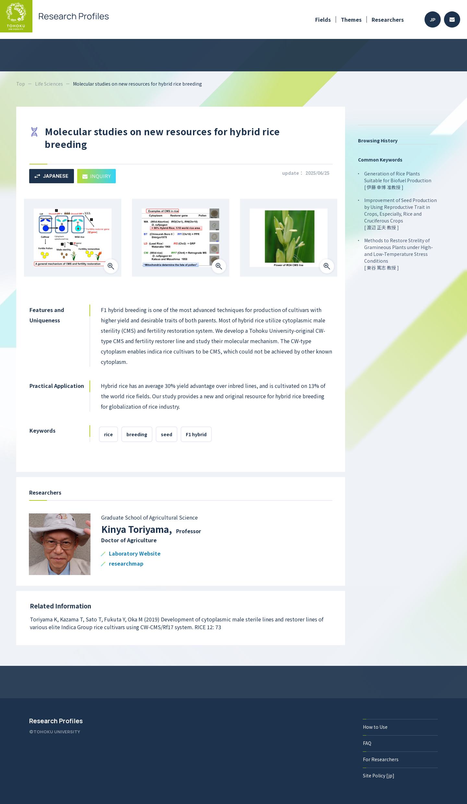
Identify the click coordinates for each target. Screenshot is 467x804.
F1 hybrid (196, 434)
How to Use (375, 727)
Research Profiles (56, 721)
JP (433, 19)
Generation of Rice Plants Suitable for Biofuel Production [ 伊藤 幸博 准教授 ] (397, 180)
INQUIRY (96, 176)
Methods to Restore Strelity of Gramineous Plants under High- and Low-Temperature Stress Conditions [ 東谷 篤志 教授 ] (398, 254)
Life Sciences (49, 83)
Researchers (388, 19)
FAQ (367, 743)
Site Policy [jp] (378, 775)
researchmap (126, 564)
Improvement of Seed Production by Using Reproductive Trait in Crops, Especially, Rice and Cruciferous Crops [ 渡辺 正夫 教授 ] (400, 214)
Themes (351, 19)
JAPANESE (51, 176)
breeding (136, 434)
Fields (323, 19)
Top (20, 83)
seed (166, 434)
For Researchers (381, 759)
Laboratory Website (135, 554)
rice (108, 434)
